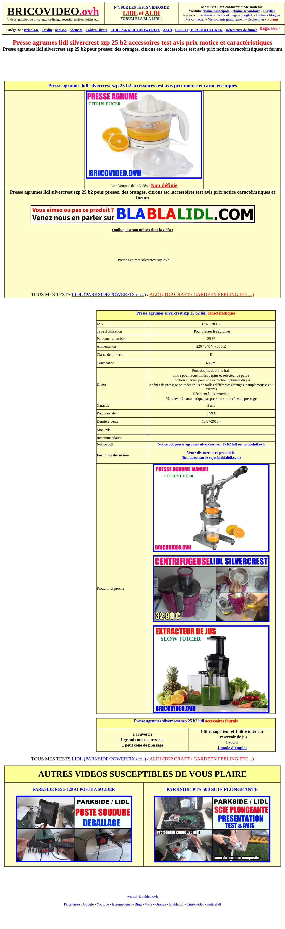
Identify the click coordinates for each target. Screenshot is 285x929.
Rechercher (256, 19)
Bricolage (31, 30)
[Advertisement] (143, 66)
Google (88, 904)
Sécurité (76, 30)
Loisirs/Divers (96, 30)
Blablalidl (176, 904)
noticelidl (214, 904)
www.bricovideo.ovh (142, 896)
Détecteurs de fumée (241, 30)
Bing (138, 904)
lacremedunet (121, 904)
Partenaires (72, 904)
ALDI (167, 30)
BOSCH (181, 30)
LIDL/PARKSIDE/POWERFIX (135, 30)
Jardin (47, 30)
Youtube (103, 904)
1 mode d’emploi (232, 748)
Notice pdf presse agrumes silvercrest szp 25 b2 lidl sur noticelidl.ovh (211, 444)
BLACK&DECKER (206, 30)
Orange (160, 904)
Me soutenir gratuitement (226, 19)
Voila (148, 904)
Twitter (261, 15)
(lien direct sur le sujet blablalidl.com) (211, 457)
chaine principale (216, 11)
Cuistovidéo (195, 904)
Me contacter (195, 19)
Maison (61, 30)
